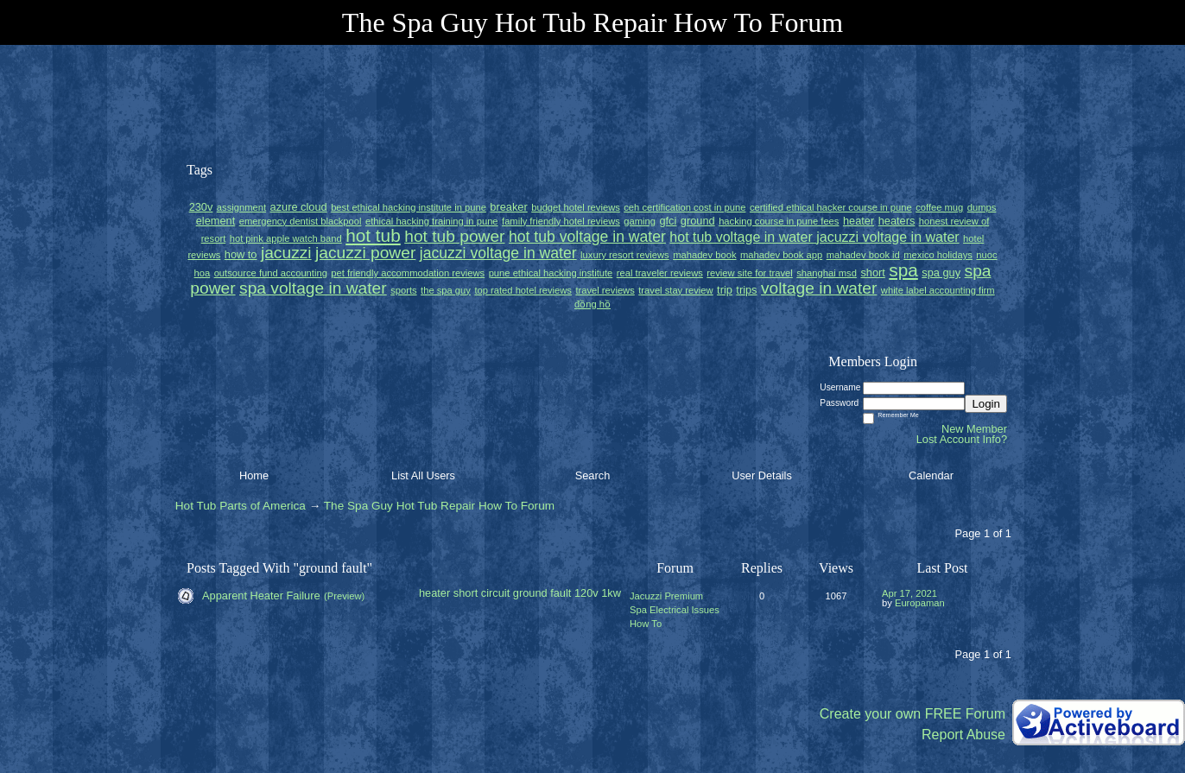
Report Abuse (963, 734)
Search (593, 475)
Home (254, 475)
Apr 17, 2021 (909, 593)
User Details (762, 475)
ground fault (542, 592)
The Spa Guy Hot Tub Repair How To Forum (439, 505)
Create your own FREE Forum (912, 713)
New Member (974, 428)
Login (986, 403)
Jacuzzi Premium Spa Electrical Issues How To (674, 610)
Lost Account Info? (961, 439)
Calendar (931, 475)
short (465, 592)
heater (434, 592)
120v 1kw (597, 592)
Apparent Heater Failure (261, 595)
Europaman (920, 603)
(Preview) (344, 596)
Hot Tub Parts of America (240, 505)
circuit (495, 592)
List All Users (423, 475)
